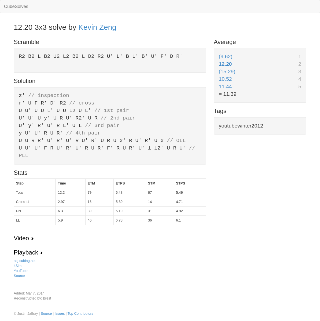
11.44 (225, 86)
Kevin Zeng (97, 27)
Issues (60, 314)
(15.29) (227, 71)
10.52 (225, 79)
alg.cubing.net (25, 261)
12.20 (225, 64)
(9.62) (225, 56)
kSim (18, 266)
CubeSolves (16, 6)
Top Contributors (80, 314)
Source (19, 276)
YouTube (21, 271)
